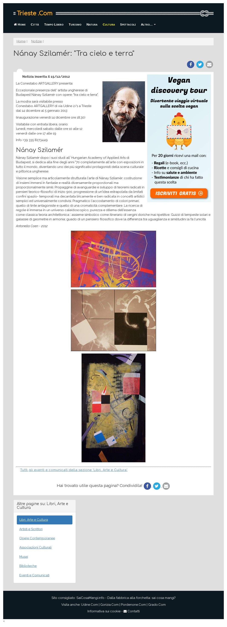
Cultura (109, 24)
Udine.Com (89, 605)
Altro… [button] (148, 24)
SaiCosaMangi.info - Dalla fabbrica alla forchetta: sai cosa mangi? (126, 598)
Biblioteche (28, 566)
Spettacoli (128, 24)
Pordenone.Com (133, 605)
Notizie (36, 41)
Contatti (132, 611)
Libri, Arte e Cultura (33, 520)
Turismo (75, 24)
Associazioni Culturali (35, 547)
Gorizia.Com (109, 605)
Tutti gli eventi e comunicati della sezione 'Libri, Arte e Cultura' (73, 470)
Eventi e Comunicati (34, 575)
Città (35, 24)
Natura (92, 24)
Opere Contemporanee (37, 538)
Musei (23, 557)
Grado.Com (157, 605)
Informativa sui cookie (104, 611)
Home (20, 24)
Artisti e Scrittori (31, 529)
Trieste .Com (34, 13)
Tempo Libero (53, 24)
